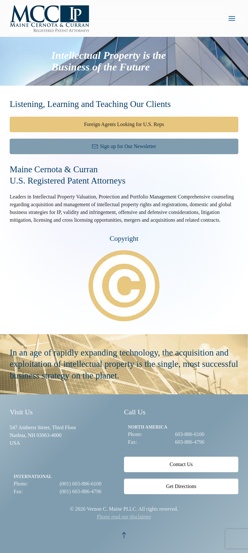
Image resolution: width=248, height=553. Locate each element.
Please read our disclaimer (124, 516)
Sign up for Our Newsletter (124, 146)
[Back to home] (51, 18)
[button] (231, 18)
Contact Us (181, 464)
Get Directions (181, 486)
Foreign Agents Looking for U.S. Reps (124, 124)
